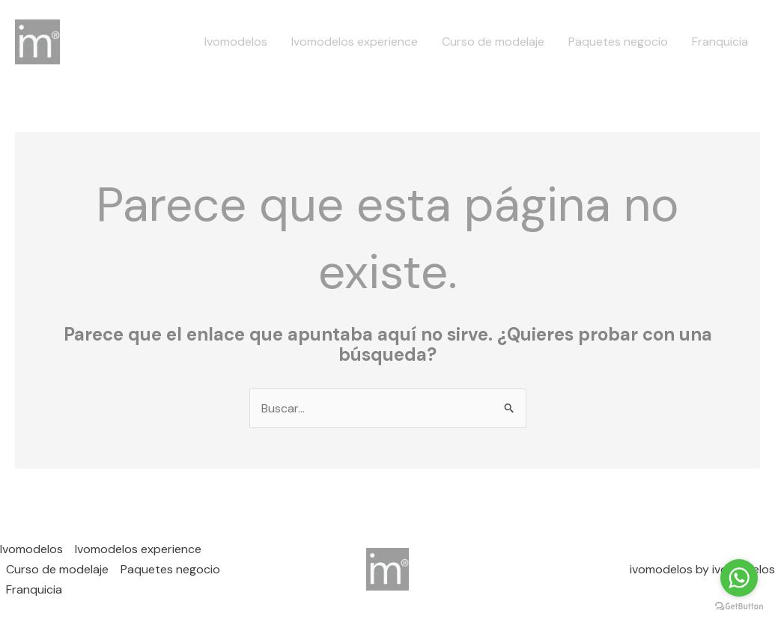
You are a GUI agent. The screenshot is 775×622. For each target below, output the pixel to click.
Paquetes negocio (618, 41)
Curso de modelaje (493, 41)
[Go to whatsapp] (739, 578)
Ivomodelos (235, 41)
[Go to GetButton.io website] (739, 607)
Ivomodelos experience (354, 41)
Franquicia (720, 41)
